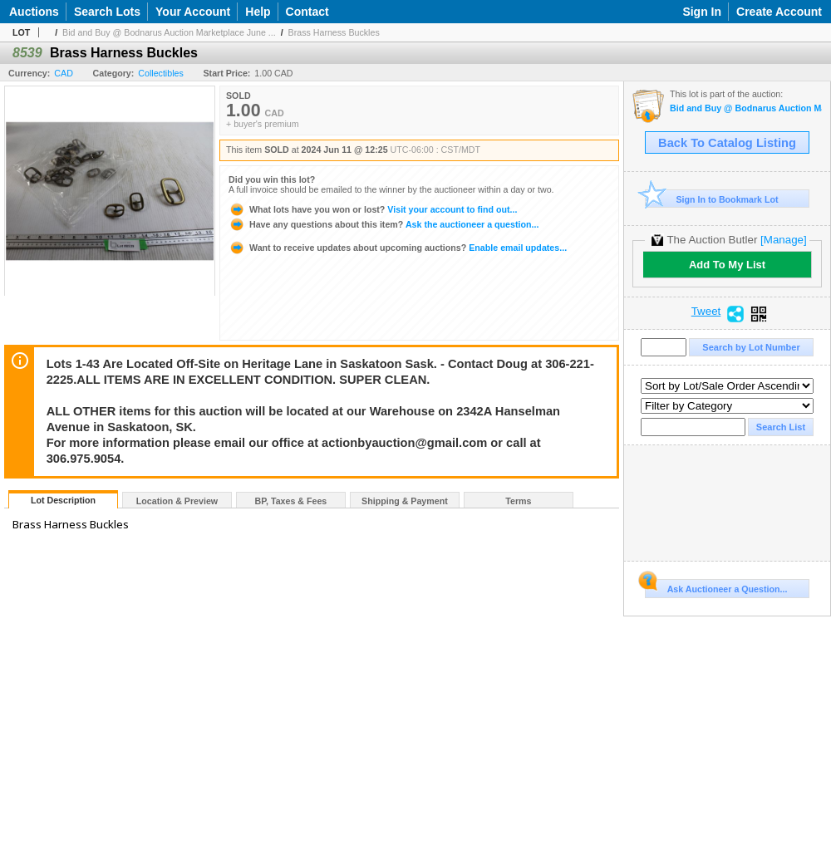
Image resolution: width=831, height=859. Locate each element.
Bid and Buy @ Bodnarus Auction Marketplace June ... (169, 32)
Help (257, 11)
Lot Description (63, 500)
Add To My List (727, 264)
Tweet (706, 311)
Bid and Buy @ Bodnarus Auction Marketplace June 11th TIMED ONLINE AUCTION (746, 108)
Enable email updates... (398, 248)
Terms (518, 501)
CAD (63, 73)
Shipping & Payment (404, 501)
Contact (307, 11)
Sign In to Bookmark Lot (712, 199)
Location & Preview (177, 501)
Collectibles (161, 73)
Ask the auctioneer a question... (383, 224)
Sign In (701, 11)
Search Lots (107, 11)
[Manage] (783, 239)
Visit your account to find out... (373, 209)
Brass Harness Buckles (334, 32)
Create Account (779, 11)
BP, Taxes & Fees (291, 501)
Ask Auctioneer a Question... (716, 586)
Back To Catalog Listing (727, 143)
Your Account (192, 11)
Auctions (34, 11)
